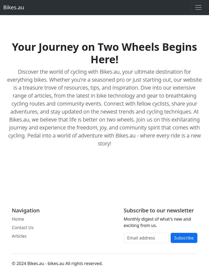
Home (18, 219)
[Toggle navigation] (198, 7)
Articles (19, 236)
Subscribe (184, 238)
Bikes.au (13, 7)
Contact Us (23, 227)
